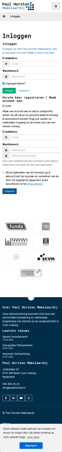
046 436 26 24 (10, 384)
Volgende (10, 191)
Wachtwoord (10, 70)
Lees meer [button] (33, 437)
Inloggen (9, 90)
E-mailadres (9, 58)
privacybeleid (34, 183)
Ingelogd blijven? (13, 83)
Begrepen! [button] (31, 445)
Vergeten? (24, 90)
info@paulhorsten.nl (13, 387)
